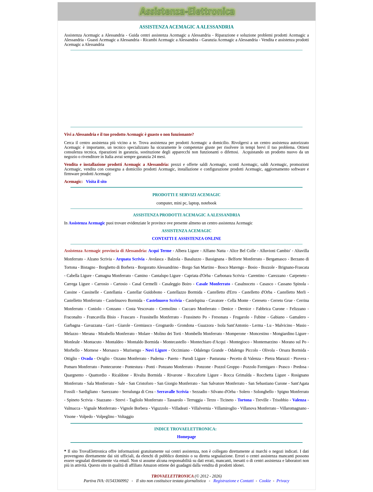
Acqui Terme (159, 250)
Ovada (87, 358)
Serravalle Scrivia (173, 391)
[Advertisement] (186, 88)
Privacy (282, 481)
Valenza (299, 400)
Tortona (245, 400)
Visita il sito (96, 181)
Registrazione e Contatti (233, 481)
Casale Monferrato (213, 284)
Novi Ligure (156, 350)
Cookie (265, 481)
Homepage (186, 436)
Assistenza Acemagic (87, 223)
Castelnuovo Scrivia (164, 300)
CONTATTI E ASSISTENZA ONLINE (186, 238)
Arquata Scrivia (130, 259)
